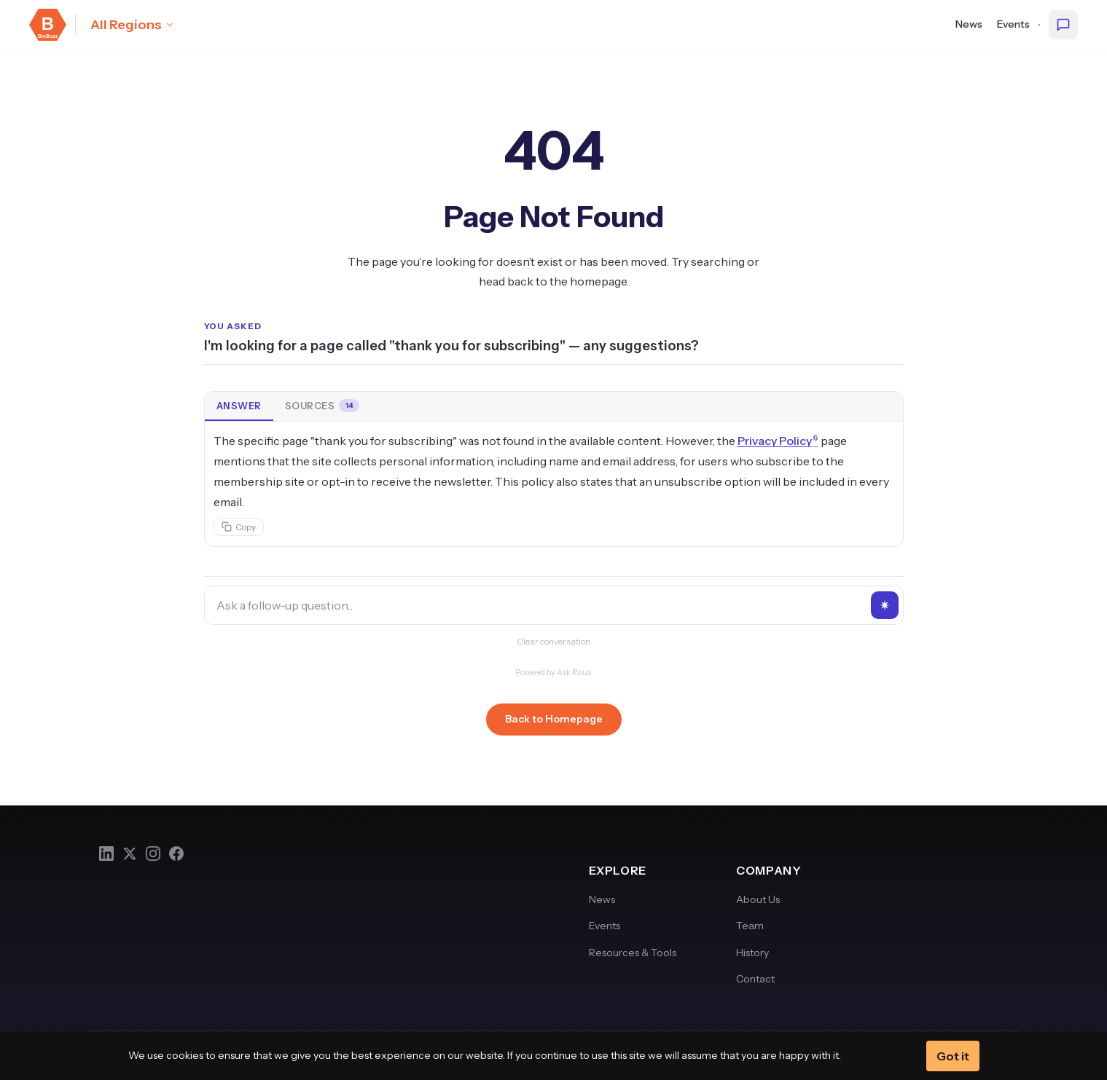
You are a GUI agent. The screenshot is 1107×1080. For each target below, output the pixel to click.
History (752, 952)
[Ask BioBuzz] (1063, 24)
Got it (952, 1056)
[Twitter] (129, 853)
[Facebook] (176, 853)
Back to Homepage (554, 718)
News (968, 24)
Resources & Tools (632, 952)
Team (750, 925)
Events (1013, 24)
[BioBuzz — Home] (47, 25)
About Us (758, 899)
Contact (755, 978)
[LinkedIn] (106, 853)
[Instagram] (153, 853)
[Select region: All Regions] (133, 24)
